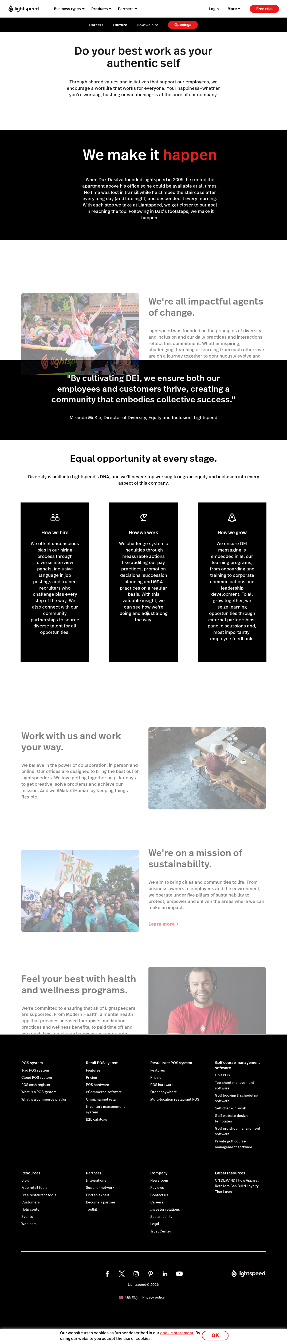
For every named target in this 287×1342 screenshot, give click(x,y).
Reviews (157, 1187)
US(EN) (131, 1298)
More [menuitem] (232, 8)
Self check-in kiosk (230, 1108)
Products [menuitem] (99, 8)
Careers (156, 1202)
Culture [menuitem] (120, 25)
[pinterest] (150, 1273)
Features (93, 1070)
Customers (30, 1202)
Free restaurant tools (38, 1195)
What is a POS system (39, 1092)
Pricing (91, 1077)
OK (215, 1335)
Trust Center (160, 1231)
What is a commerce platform (45, 1099)
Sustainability (161, 1216)
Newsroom (159, 1180)
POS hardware (97, 1084)
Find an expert (97, 1195)
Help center (31, 1209)
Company (158, 1173)
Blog (25, 1180)
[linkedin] (165, 1273)
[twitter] (121, 1273)
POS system (32, 1062)
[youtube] (179, 1273)
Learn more (163, 924)
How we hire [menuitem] (147, 25)
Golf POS (222, 1075)
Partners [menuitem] (125, 8)
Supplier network (100, 1187)
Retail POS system (102, 1062)
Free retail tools (34, 1187)
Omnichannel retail (101, 1099)
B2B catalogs (96, 1119)
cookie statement (177, 1332)
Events (27, 1216)
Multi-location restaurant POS (174, 1099)
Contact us (159, 1195)
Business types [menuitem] (67, 8)
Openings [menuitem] (182, 24)
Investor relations (165, 1209)
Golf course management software (237, 1065)
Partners (93, 1173)
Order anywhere (163, 1092)
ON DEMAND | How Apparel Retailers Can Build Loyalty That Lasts (237, 1186)
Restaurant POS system (171, 1062)
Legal (154, 1224)
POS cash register (35, 1084)
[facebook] (107, 1273)
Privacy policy (153, 1297)
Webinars (29, 1224)
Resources (31, 1173)
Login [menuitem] (214, 8)
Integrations (96, 1180)
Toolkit (91, 1209)
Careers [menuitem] (96, 25)
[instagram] (136, 1273)
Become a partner (100, 1202)
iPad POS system (35, 1070)
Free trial (264, 8)
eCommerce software (104, 1092)
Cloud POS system (36, 1077)
